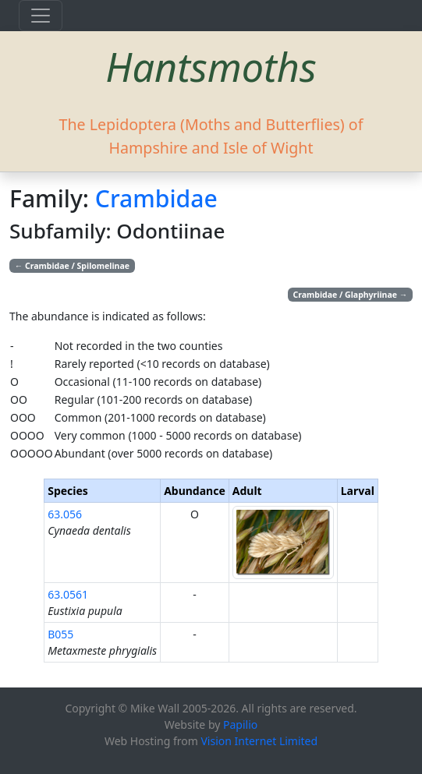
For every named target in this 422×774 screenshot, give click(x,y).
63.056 (65, 514)
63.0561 (68, 594)
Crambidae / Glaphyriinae (350, 294)
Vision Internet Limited (258, 740)
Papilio (240, 724)
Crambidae (156, 198)
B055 (60, 634)
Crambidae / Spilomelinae (72, 265)
